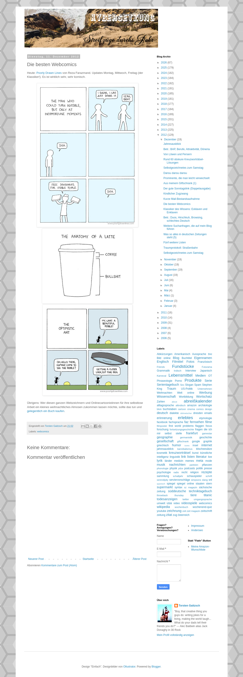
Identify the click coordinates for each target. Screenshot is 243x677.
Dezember (170, 139)
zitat (169, 515)
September (171, 269)
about (174, 401)
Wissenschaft (166, 396)
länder (168, 460)
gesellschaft (165, 441)
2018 (164, 103)
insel (195, 445)
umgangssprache (203, 499)
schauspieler (194, 476)
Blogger (156, 666)
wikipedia (163, 507)
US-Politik (187, 388)
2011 (164, 312)
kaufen (60, 411)
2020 (164, 93)
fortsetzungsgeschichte (182, 429)
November (170, 259)
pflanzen (207, 464)
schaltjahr (178, 476)
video (176, 503)
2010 (164, 317)
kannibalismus (184, 449)
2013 (164, 129)
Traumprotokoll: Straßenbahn (180, 247)
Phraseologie (164, 380)
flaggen (199, 425)
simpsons (196, 480)
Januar (168, 305)
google (196, 441)
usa (169, 503)
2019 (164, 98)
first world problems (181, 425)
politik (199, 468)
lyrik (160, 460)
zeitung (161, 515)
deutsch (162, 413)
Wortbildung (186, 396)
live (210, 456)
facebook (162, 422)
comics (200, 409)
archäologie (205, 405)
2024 (164, 72)
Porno (178, 380)
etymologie (205, 418)
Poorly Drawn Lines (49, 72)
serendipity (162, 480)
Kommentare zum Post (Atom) (59, 565)
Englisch (163, 361)
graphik (207, 441)
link (183, 456)
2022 (164, 83)
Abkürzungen (165, 354)
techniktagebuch (200, 491)
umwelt (161, 503)
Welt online (185, 392)
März (167, 295)
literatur (201, 456)
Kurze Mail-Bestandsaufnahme (181, 198)
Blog (176, 358)
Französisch (205, 361)
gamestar (207, 433)
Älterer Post (140, 559)
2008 (164, 328)
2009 (164, 322)
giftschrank (183, 441)
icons (187, 445)
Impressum (197, 525)
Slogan (189, 384)
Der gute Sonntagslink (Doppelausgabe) (186, 188)
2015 (164, 119)
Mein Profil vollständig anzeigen (175, 635)
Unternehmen (205, 388)
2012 (164, 134)
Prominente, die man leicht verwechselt (186, 178)
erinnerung (164, 418)
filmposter (162, 426)
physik (173, 468)
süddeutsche (177, 491)
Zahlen (161, 401)
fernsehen (197, 422)
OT (210, 375)
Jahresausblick (172, 143)
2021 (164, 88)
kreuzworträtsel (179, 452)
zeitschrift (206, 511)
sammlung (163, 476)
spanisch (161, 483)
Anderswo (197, 530)
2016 (164, 114)
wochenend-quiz (202, 507)
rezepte (207, 472)
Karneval (161, 375)
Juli (166, 280)
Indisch (177, 370)
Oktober (169, 264)
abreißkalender (198, 401)
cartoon (182, 409)
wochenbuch (181, 507)
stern (209, 483)
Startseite (88, 559)
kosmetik (162, 452)
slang (205, 480)
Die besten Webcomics (176, 204)
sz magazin (190, 487)
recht (184, 472)
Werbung (205, 392)
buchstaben (170, 409)
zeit (184, 511)
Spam (197, 384)
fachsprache (176, 422)
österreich (184, 515)
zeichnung (174, 511)
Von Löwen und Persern (177, 154)
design (208, 409)
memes (189, 460)
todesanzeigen (167, 499)
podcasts (189, 468)
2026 (164, 62)
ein (45, 411)
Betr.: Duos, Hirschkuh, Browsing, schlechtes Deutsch (183, 219)
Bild (210, 354)
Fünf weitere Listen (174, 242)
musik (161, 464)
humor (176, 445)
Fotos (190, 361)
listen (191, 456)
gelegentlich (35, 411)
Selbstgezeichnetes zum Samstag (183, 167)
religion (194, 472)
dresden (198, 413)
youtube (161, 511)
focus (209, 425)
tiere (193, 495)
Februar (169, 300)
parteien (194, 464)
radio (176, 472)
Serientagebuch (168, 384)
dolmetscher (186, 413)
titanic (208, 495)
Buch (51, 411)
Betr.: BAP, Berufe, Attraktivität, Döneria (186, 149)
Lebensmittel (181, 375)
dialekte (174, 413)
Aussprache (199, 354)
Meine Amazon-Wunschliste (200, 548)
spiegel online (185, 483)
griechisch (163, 445)
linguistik (175, 456)
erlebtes (185, 417)
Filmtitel (177, 361)
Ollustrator (129, 666)
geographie (165, 437)
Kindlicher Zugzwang (175, 193)
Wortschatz (204, 396)
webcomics (43, 431)
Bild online (164, 358)
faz (186, 422)
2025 (164, 67)
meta (199, 460)
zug (175, 515)
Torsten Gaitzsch (189, 605)
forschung (163, 429)
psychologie (164, 472)
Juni (167, 285)
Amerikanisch (182, 354)
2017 (164, 109)
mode (208, 460)
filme (208, 422)
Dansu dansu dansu (175, 173)
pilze (180, 468)
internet (207, 445)
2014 (164, 124)
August (168, 275)
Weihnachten (164, 392)
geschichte (205, 437)
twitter (186, 499)
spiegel (171, 483)
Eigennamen (203, 358)
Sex (182, 384)
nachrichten (177, 464)
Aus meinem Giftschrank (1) (179, 183)
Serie (208, 380)
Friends (161, 367)
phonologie (163, 468)
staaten (200, 483)
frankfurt (192, 433)
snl (210, 479)
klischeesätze (204, 448)
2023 (164, 78)
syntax (178, 487)
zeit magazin (193, 511)
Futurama (207, 367)
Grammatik (163, 370)
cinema (191, 409)
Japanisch (206, 370)
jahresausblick (165, 448)
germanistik (186, 437)
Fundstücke (183, 366)
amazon (192, 405)
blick (159, 409)
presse (208, 468)
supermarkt (165, 487)
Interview (190, 370)
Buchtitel (187, 358)
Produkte (193, 380)
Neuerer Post (36, 559)
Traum (171, 388)
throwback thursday (170, 495)
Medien (200, 375)
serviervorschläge (179, 479)
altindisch (181, 405)
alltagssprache (165, 405)
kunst (195, 452)
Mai (166, 290)
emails (208, 413)
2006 (164, 338)
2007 (164, 333)
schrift (209, 476)
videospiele (189, 503)
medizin (178, 460)
